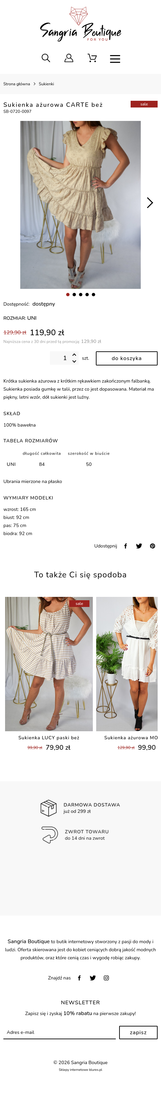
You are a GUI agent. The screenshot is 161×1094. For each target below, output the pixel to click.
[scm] (92, 58)
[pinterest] (152, 546)
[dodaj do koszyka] (127, 358)
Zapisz (138, 1032)
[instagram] (106, 977)
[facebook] (125, 546)
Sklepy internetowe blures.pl (80, 1069)
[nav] (115, 58)
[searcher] (46, 58)
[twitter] (139, 546)
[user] (69, 58)
